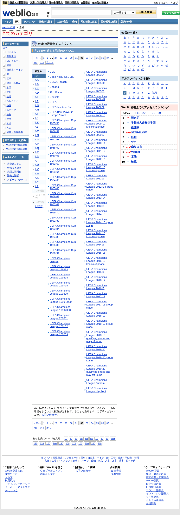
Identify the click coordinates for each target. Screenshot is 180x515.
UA (37, 80)
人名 (9, 123)
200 (93, 443)
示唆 (134, 156)
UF (36, 101)
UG (37, 105)
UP (37, 144)
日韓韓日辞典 (72, 2)
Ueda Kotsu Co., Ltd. (62, 76)
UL (36, 126)
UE (37, 97)
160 (67, 443)
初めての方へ (161, 2)
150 (61, 443)
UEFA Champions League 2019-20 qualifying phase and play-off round (98, 370)
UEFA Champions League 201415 (96, 243)
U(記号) (39, 206)
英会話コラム (14, 163)
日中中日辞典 (56, 2)
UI (36, 114)
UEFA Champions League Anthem (96, 381)
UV (37, 169)
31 (76, 58)
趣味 (9, 105)
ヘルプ (174, 2)
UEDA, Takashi (58, 81)
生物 (9, 114)
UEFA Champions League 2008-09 (96, 98)
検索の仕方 (11, 473)
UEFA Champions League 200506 (96, 90)
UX (37, 178)
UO (37, 139)
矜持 (134, 137)
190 (87, 443)
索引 (17, 21)
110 (35, 443)
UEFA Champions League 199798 (60, 284)
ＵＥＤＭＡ (56, 91)
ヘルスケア (12, 101)
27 (56, 58)
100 (113, 438)
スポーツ (11, 110)
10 (66, 438)
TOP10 (125, 112)
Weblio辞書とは (13, 470)
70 (96, 438)
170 (74, 443)
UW (37, 173)
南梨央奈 (136, 146)
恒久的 (135, 117)
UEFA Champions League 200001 (60, 317)
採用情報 (116, 473)
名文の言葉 (62, 21)
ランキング (29, 21)
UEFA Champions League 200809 (96, 106)
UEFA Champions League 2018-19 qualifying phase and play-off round (98, 337)
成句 (74, 21)
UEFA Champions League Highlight (96, 390)
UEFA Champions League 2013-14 (96, 196)
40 (81, 438)
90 (107, 438)
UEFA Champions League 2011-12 (96, 149)
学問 (9, 87)
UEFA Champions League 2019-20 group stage (99, 357)
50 (86, 438)
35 (97, 58)
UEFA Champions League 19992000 (60, 308)
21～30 (156, 112)
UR (37, 152)
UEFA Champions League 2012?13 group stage (99, 186)
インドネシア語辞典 (157, 493)
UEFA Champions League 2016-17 (96, 279)
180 (80, 443)
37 (107, 58)
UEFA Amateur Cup (61, 107)
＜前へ (37, 58)
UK (37, 122)
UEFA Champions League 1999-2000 (61, 300)
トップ (7, 21)
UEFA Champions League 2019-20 (96, 348)
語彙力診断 (13, 175)
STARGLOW (139, 132)
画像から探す (45, 21)
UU (37, 165)
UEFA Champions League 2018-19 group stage (99, 323)
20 (71, 438)
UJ (36, 118)
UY (37, 182)
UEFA (53, 102)
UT (36, 160)
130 (48, 443)
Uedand (54, 86)
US (37, 156)
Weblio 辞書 (8, 27)
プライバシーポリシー (17, 483)
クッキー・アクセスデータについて (19, 489)
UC (37, 88)
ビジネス (11, 51)
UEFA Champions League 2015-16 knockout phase (96, 260)
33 (87, 58)
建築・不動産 (14, 83)
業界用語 (11, 56)
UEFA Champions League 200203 (60, 333)
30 (71, 58)
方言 (9, 127)
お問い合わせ (49, 414)
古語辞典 (85, 2)
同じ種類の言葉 (88, 21)
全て (5, 48)
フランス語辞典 (155, 490)
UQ (37, 148)
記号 (154, 92)
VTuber (135, 151)
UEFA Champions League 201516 (96, 271)
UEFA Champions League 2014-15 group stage (99, 222)
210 (99, 443)
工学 (9, 78)
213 (35, 62)
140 (54, 443)
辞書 (5, 2)
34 (92, 58)
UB (37, 84)
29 (66, 58)
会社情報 (116, 470)
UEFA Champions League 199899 (60, 292)
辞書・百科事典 (15, 132)
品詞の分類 (126, 21)
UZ (36, 186)
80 (102, 438)
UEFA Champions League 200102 (60, 325)
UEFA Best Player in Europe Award (61, 113)
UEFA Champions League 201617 (96, 287)
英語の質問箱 (14, 171)
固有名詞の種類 (108, 21)
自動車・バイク (15, 69)
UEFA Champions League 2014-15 (96, 213)
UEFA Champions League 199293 (60, 268)
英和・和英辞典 (38, 2)
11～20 (141, 112)
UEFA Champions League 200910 (96, 133)
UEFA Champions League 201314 (96, 204)
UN (37, 135)
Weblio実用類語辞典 (16, 145)
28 (61, 58)
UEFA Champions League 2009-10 (96, 114)
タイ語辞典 (152, 496)
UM (37, 131)
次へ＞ (49, 62)
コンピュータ (14, 60)
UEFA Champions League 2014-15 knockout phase (96, 233)
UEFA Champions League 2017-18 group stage (99, 304)
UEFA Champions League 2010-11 (96, 141)
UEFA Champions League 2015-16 (96, 251)
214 (42, 62)
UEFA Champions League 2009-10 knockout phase (96, 123)
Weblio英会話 (14, 167)
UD (37, 92)
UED (52, 71)
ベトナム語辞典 (155, 500)
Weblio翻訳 (152, 480)
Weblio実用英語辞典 (16, 149)
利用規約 (10, 480)
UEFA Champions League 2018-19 (96, 314)
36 (102, 58)
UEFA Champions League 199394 (60, 276)
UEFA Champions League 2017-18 (96, 295)
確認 (134, 161)
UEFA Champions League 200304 (96, 73)
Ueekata (54, 97)
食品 (9, 118)
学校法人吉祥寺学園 (143, 122)
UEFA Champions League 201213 (96, 177)
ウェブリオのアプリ (51, 470)
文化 (9, 92)
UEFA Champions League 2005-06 (96, 81)
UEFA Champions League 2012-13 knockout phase (96, 167)
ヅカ (134, 142)
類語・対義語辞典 (19, 2)
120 (42, 443)
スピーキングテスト (17, 179)
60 (91, 438)
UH (37, 109)
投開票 (135, 127)
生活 (9, 96)
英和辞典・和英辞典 (157, 477)
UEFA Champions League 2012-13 (96, 158)
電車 (9, 65)
